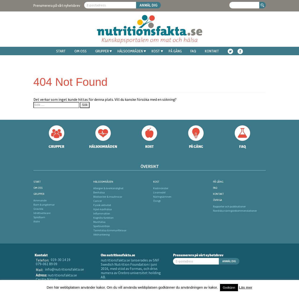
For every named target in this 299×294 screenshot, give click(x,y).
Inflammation (101, 213)
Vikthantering (101, 234)
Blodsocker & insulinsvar (107, 196)
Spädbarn (39, 217)
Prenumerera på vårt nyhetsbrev (56, 5)
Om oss (80, 51)
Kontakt (212, 51)
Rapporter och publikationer (229, 206)
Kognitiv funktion (103, 217)
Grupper (103, 51)
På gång (175, 51)
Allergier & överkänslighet (108, 188)
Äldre (36, 221)
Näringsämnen (162, 196)
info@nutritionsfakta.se (64, 269)
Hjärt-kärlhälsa (102, 209)
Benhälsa (99, 192)
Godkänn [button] (229, 287)
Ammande (40, 200)
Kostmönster (160, 188)
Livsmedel (159, 192)
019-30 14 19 (60, 259)
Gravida (38, 209)
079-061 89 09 (46, 263)
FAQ (193, 51)
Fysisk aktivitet (102, 205)
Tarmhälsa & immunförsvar (109, 230)
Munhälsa (99, 222)
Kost (157, 51)
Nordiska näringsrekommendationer (235, 210)
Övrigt (157, 201)
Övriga (217, 200)
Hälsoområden (131, 51)
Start (61, 51)
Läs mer (245, 287)
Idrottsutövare (41, 213)
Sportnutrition (101, 226)
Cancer (97, 201)
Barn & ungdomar (44, 204)
